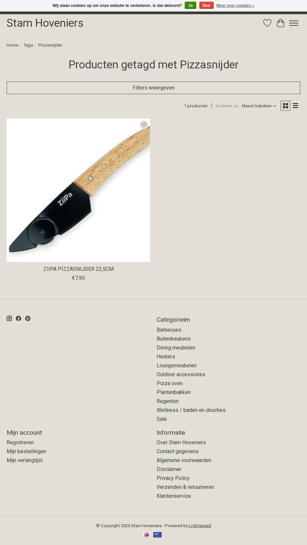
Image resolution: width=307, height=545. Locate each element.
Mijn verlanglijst (25, 460)
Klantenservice (174, 496)
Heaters (166, 356)
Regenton (168, 401)
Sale (162, 419)
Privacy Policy (173, 478)
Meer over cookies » (235, 5)
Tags (28, 45)
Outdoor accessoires (181, 374)
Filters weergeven (153, 88)
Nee (206, 5)
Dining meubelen (176, 348)
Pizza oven (170, 383)
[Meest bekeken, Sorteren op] (259, 105)
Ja (190, 5)
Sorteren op (227, 105)
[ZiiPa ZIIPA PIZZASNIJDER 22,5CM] (78, 190)
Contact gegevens (178, 451)
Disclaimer (169, 469)
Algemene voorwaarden (184, 460)
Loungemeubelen (177, 365)
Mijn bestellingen (26, 451)
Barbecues (169, 330)
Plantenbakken (174, 392)
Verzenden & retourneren (185, 487)
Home (12, 45)
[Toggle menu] (293, 23)
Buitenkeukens (174, 339)
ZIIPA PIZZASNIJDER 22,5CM (78, 269)
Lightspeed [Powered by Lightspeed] (200, 525)
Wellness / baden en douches (191, 410)
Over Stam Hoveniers (181, 442)
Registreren (20, 442)
